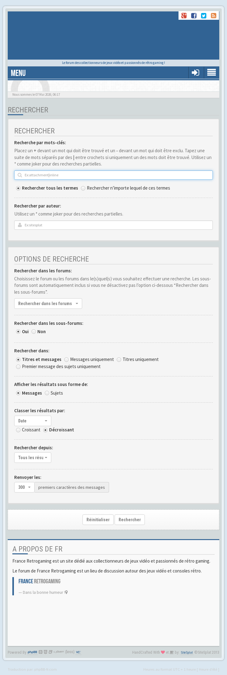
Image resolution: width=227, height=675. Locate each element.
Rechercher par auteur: (37, 206)
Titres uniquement (141, 359)
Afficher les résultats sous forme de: (51, 384)
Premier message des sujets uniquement (61, 366)
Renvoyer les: (27, 477)
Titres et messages (41, 359)
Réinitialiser (98, 519)
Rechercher (130, 519)
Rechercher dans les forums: (43, 271)
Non (41, 331)
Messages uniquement (92, 359)
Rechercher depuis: (33, 448)
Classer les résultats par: (39, 410)
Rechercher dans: (31, 351)
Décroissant (61, 430)
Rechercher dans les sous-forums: (48, 323)
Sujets (57, 393)
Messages (32, 393)
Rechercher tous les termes (50, 188)
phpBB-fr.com (45, 669)
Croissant (31, 430)
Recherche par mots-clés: (40, 142)
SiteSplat (187, 653)
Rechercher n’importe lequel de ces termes (128, 188)
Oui (25, 331)
